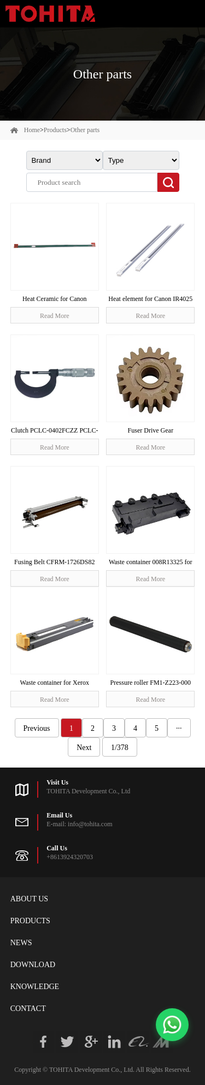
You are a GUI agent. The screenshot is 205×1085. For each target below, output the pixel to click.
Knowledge (34, 986)
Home (32, 130)
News (21, 943)
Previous (37, 728)
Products (55, 130)
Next (84, 747)
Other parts (85, 130)
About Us (29, 899)
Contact (28, 1008)
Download (32, 965)
